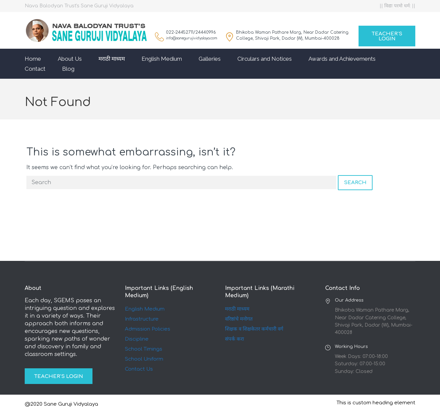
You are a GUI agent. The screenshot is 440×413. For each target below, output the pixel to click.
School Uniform (144, 359)
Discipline (137, 339)
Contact (35, 68)
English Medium (162, 58)
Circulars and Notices (264, 58)
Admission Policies (147, 329)
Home (33, 58)
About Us (70, 58)
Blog (68, 68)
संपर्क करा (234, 339)
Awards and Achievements (342, 58)
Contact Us (139, 369)
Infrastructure (142, 319)
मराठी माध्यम (111, 58)
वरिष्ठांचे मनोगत (239, 319)
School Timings (143, 349)
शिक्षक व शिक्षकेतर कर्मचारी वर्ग (254, 329)
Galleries (210, 58)
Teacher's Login (387, 36)
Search (355, 182)
